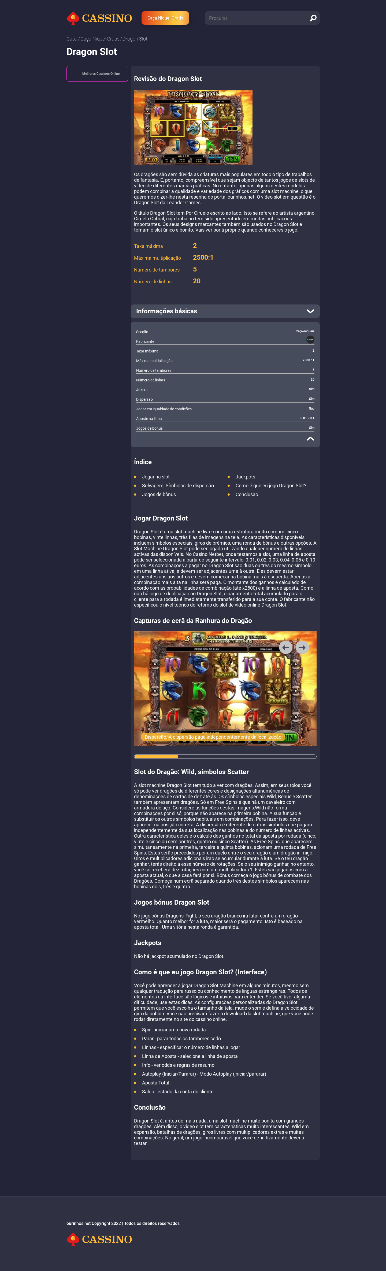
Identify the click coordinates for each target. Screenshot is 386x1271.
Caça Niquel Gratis (165, 18)
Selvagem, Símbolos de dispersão (178, 485)
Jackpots (245, 477)
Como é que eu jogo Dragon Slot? (271, 485)
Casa (71, 39)
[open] (225, 311)
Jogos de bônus (159, 494)
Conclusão (247, 494)
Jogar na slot (156, 477)
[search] (313, 18)
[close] (310, 438)
